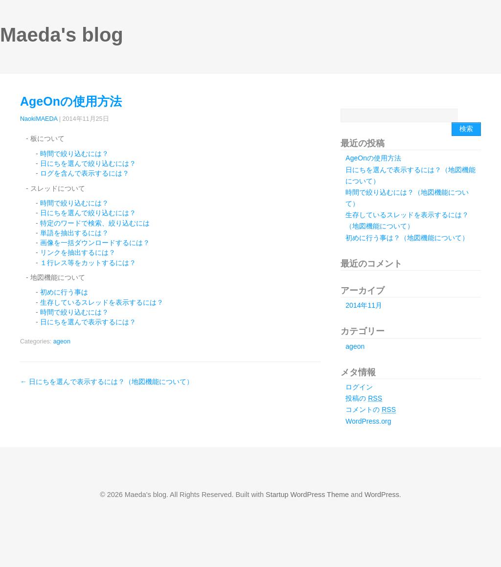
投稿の (363, 398)
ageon (61, 341)
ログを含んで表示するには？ (84, 173)
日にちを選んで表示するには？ (88, 322)
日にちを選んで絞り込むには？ (88, 163)
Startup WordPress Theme (307, 495)
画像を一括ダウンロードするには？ (95, 243)
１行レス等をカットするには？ (88, 263)
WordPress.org (368, 421)
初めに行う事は (64, 292)
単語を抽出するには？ (74, 233)
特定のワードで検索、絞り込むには (95, 223)
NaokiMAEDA (38, 118)
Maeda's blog (61, 34)
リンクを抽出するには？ (77, 252)
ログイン (359, 387)
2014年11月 (363, 305)
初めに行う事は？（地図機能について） (407, 238)
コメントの (370, 409)
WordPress (381, 495)
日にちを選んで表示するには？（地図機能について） (106, 382)
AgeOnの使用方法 (71, 101)
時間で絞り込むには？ (74, 154)
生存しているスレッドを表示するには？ (101, 302)
